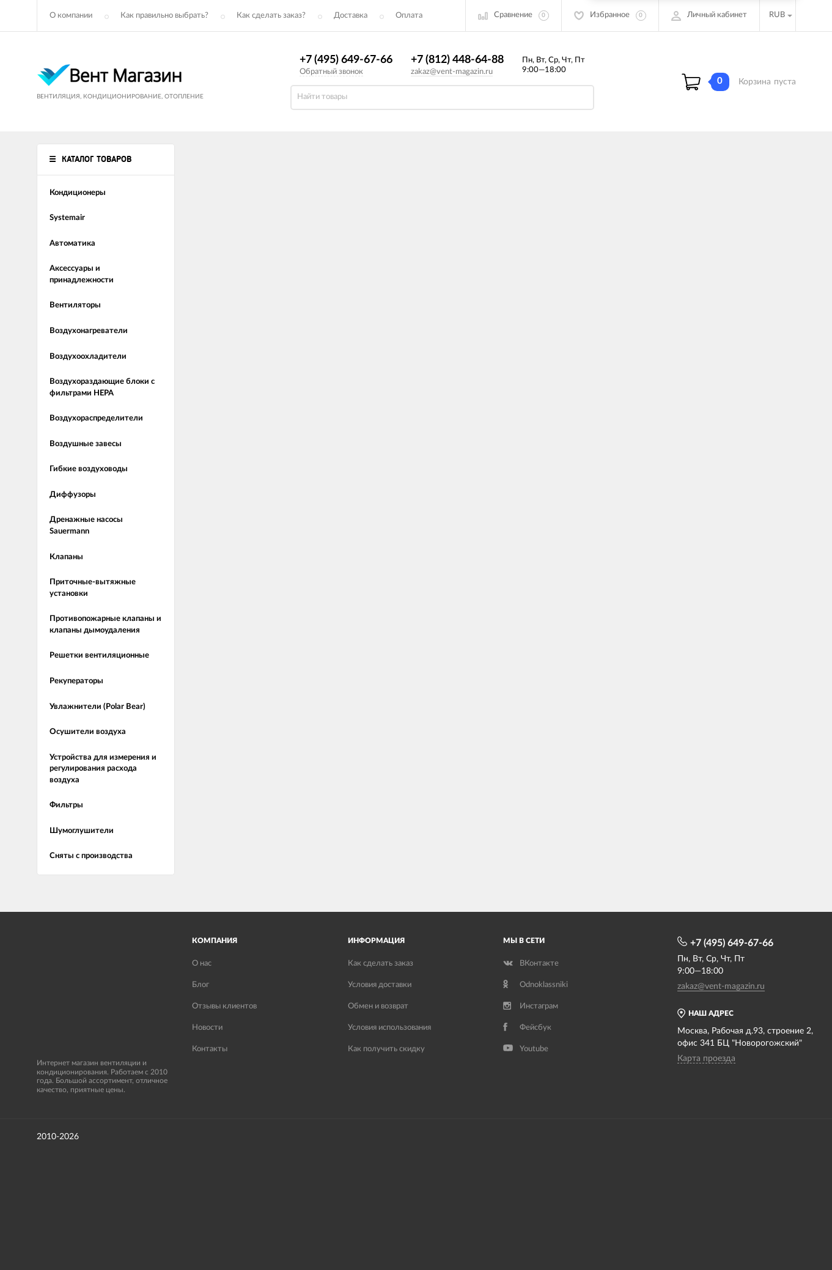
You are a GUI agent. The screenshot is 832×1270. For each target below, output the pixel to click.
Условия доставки (379, 985)
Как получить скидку (386, 1049)
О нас (202, 963)
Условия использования (389, 1028)
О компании (71, 16)
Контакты (209, 1049)
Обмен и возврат (378, 1006)
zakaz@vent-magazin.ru (452, 72)
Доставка (350, 16)
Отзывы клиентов (224, 1006)
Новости (207, 1028)
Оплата (409, 16)
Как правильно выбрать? (164, 16)
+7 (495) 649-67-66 (346, 59)
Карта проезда (706, 1058)
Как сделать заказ (380, 963)
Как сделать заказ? (271, 16)
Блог (200, 985)
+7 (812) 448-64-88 (457, 59)
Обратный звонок (331, 72)
